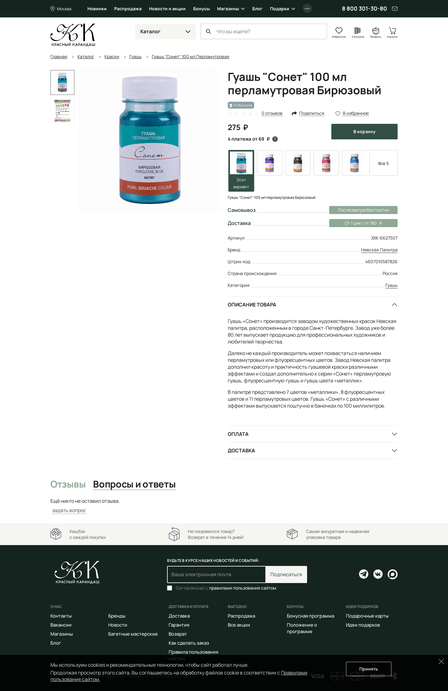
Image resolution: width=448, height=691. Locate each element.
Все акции (239, 625)
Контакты (61, 616)
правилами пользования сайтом (242, 588)
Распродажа (128, 9)
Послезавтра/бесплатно (363, 210)
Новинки (97, 9)
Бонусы (201, 9)
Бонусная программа (310, 616)
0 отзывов (272, 113)
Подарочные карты (367, 616)
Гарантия (179, 625)
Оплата (238, 434)
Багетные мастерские (133, 634)
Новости (117, 625)
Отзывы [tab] (68, 484)
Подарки (279, 9)
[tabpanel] (224, 505)
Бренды (116, 616)
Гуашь (391, 285)
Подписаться (286, 574)
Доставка (241, 450)
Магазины (228, 9)
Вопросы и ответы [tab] (134, 484)
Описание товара (252, 304)
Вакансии (61, 625)
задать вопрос (69, 510)
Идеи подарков (363, 625)
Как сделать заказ (189, 643)
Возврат (178, 634)
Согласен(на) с (226, 588)
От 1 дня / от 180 (355, 223)
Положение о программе (302, 628)
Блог (257, 9)
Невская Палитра (379, 250)
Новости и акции (167, 9)
